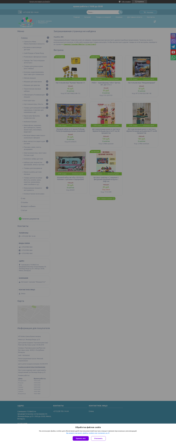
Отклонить (98, 438)
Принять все (81, 438)
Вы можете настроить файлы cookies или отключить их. (87, 433)
